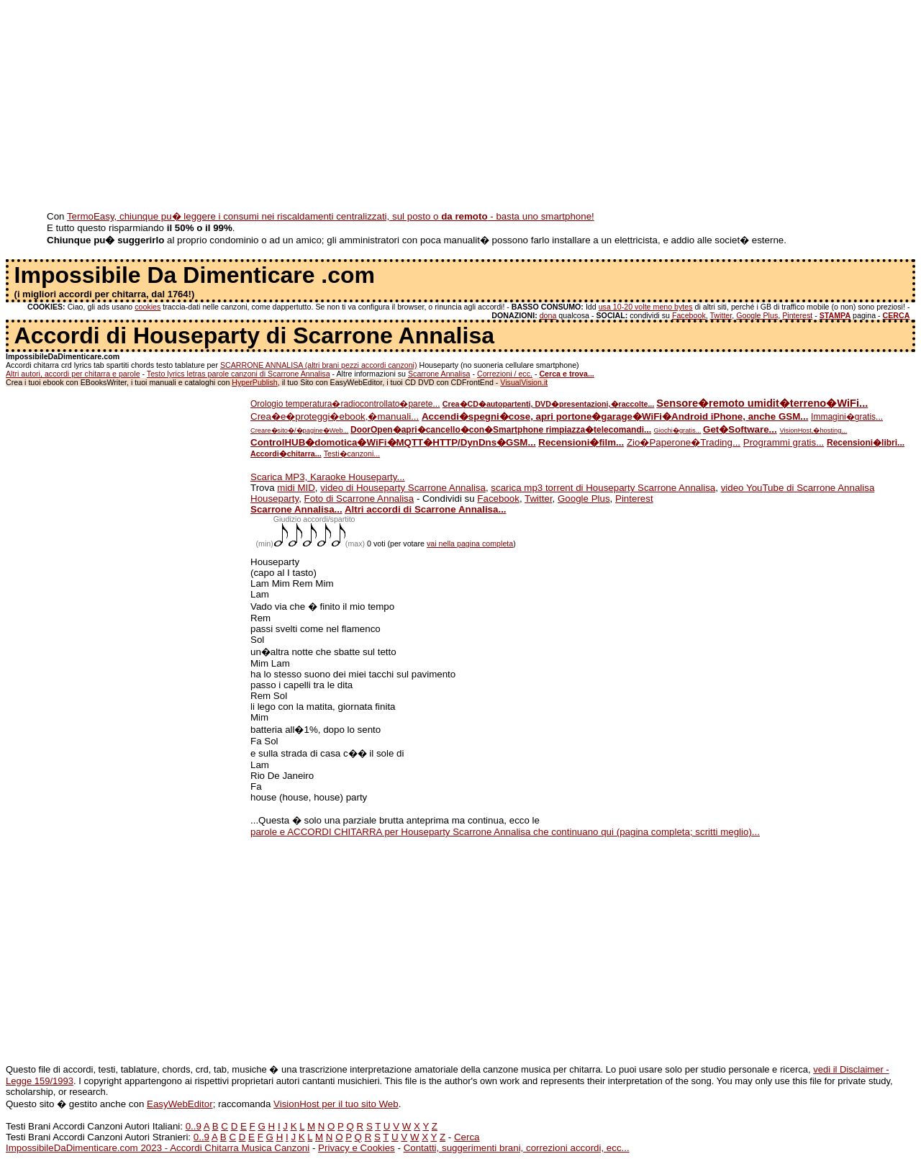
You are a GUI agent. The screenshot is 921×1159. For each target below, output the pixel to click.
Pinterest (797, 315)
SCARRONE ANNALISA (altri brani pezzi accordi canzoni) (318, 365)
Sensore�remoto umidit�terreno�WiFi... (762, 403)
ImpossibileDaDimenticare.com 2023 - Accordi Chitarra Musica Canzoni (157, 1147)
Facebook (689, 315)
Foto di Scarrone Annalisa (359, 498)
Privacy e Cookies (356, 1147)
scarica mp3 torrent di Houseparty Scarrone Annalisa (603, 487)
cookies (147, 306)
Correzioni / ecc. (504, 373)
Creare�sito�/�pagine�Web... (299, 430)
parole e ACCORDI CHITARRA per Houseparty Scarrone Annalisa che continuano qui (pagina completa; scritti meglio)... (505, 831)
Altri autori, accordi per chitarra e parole (73, 373)
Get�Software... (740, 429)
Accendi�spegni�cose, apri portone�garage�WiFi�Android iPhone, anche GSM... (615, 416)
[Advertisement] (437, 106)
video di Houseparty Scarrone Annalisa (403, 487)
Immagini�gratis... (847, 417)
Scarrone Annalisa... (296, 509)
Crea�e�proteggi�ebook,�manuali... (334, 416)
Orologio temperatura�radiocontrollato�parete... (345, 404)
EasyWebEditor (180, 1104)
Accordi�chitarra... (286, 453)
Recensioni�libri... (865, 443)
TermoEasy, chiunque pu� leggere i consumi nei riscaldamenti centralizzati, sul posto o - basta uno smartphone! (330, 216)
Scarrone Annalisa (439, 373)
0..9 (193, 1126)
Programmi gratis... (784, 442)
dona (548, 315)
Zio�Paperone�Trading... (683, 442)
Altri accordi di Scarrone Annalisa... (426, 509)
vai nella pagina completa (470, 543)
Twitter (720, 315)
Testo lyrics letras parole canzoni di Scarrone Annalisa (238, 373)
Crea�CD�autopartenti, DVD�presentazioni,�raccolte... (548, 404)
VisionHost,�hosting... (813, 430)
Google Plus (757, 315)
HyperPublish (254, 382)
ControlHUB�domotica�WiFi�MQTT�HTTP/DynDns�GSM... (393, 442)
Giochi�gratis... (677, 430)
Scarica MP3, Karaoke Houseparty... (327, 477)
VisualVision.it (524, 382)
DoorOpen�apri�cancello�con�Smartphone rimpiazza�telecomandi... (500, 430)
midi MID (296, 487)
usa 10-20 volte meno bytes (646, 306)
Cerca (467, 1137)
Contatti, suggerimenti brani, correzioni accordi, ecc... (517, 1147)
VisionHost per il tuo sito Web (336, 1104)
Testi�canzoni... (352, 453)
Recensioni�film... (581, 442)
